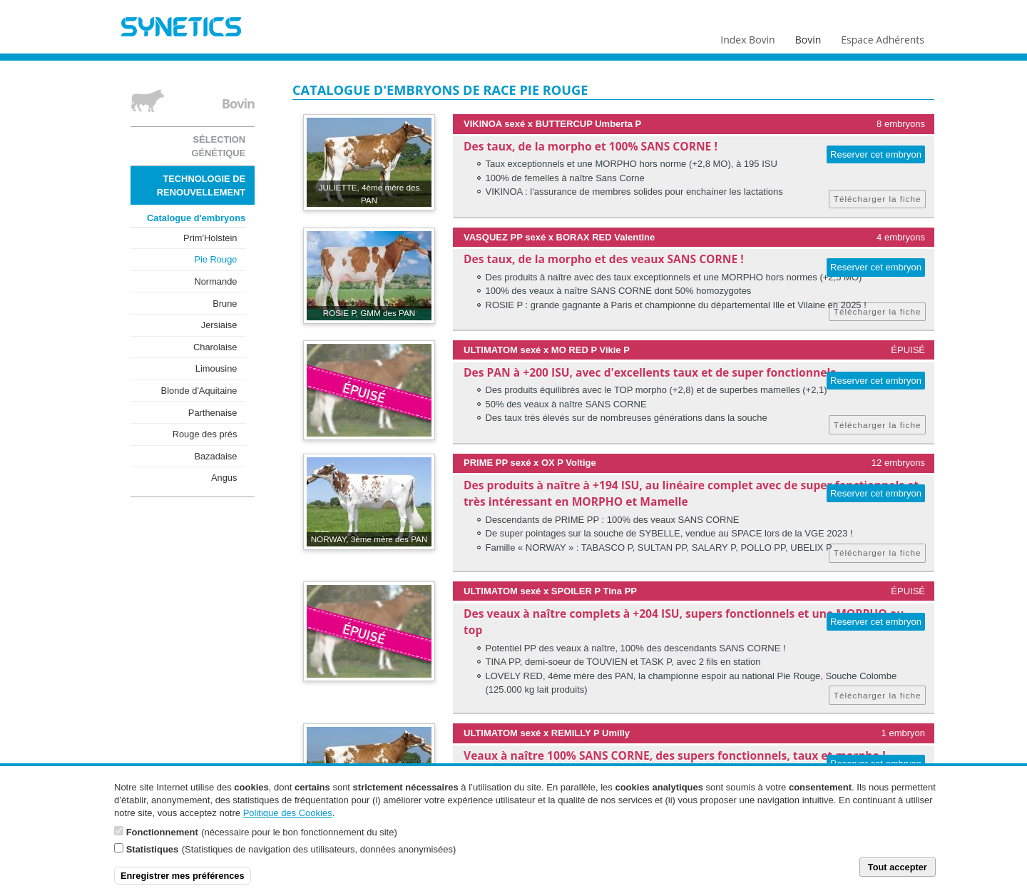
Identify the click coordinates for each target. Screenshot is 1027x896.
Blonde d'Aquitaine (199, 390)
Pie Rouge (215, 259)
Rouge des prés (205, 434)
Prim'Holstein (210, 238)
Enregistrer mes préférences (183, 880)
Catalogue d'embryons (196, 218)
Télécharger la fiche (877, 198)
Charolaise (215, 347)
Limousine (216, 368)
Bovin (807, 36)
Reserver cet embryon (875, 154)
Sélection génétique (218, 146)
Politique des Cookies (287, 818)
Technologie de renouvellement (201, 185)
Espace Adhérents (882, 36)
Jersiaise (219, 325)
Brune (225, 303)
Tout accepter (897, 872)
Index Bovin (747, 36)
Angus (224, 477)
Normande (215, 281)
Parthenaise (212, 412)
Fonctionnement (162, 838)
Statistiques (152, 855)
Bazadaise (215, 456)
